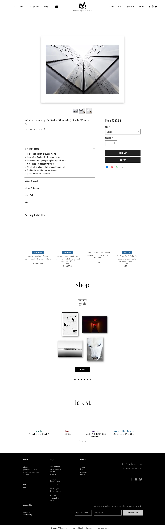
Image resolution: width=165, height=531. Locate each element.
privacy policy (103, 528)
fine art (52, 471)
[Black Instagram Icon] (152, 6)
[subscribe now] (133, 513)
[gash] (75, 380)
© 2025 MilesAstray (59, 528)
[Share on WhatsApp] (116, 166)
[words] (38, 431)
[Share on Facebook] (107, 166)
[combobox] (123, 131)
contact (26, 474)
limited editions (55, 469)
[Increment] (115, 143)
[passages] (95, 431)
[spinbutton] (111, 143)
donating (26, 512)
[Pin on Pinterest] (111, 166)
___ (24, 507)
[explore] (82, 369)
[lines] (67, 431)
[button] (12, 6)
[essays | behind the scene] (123, 431)
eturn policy (54, 498)
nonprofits (27, 505)
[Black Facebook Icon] (149, 6)
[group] (82, 245)
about (25, 467)
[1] (79, 441)
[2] (82, 441)
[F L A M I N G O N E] (78, 379)
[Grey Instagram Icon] (136, 479)
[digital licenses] (90, 379)
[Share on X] (121, 166)
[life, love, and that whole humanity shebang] (81, 379)
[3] (85, 441)
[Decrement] (108, 143)
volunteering (27, 514)
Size (107, 126)
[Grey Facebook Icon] (131, 479)
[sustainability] (87, 379)
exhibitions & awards (31, 472)
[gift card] (84, 379)
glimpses (53, 474)
